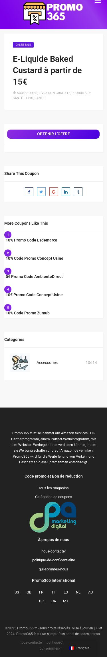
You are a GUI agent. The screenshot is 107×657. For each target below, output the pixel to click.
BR (41, 601)
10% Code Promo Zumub (28, 313)
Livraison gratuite (54, 93)
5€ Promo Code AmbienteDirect (34, 276)
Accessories (27, 93)
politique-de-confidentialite (53, 560)
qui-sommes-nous (53, 569)
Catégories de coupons (53, 497)
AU (90, 592)
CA (53, 601)
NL (78, 592)
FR (41, 592)
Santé (40, 98)
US (17, 592)
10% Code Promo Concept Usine (34, 258)
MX (65, 601)
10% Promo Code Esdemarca (31, 240)
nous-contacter (53, 551)
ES (66, 592)
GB (29, 592)
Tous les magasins (53, 488)
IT (53, 592)
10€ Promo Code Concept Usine (34, 294)
